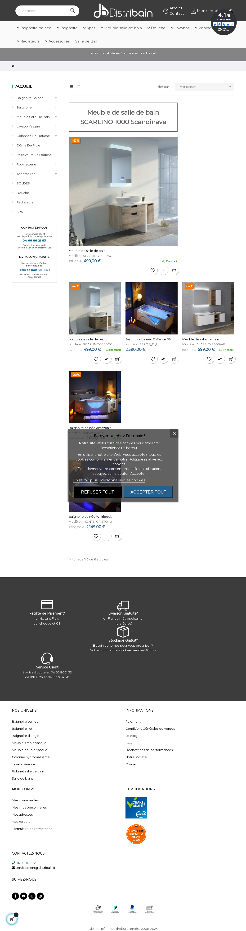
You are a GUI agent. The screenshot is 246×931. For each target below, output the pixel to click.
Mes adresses (22, 814)
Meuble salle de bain (33, 117)
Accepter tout (148, 492)
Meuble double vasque (29, 750)
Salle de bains (22, 778)
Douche (23, 193)
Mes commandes (25, 800)
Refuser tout (97, 492)
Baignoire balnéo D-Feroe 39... (149, 339)
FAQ (128, 743)
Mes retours (21, 821)
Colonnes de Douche (33, 136)
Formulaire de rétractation (32, 829)
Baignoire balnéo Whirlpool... (91, 516)
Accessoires (26, 174)
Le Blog (131, 736)
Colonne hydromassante (31, 757)
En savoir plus (85, 480)
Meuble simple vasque (29, 743)
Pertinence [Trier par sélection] (206, 87)
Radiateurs (25, 202)
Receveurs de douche (34, 155)
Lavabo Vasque (28, 126)
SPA (20, 212)
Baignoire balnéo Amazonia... (91, 428)
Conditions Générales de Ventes (150, 728)
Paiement (133, 721)
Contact (131, 764)
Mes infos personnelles (29, 807)
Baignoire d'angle (25, 736)
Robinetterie (26, 164)
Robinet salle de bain (28, 771)
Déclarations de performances (149, 750)
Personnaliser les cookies (122, 480)
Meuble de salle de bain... (88, 251)
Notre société (136, 757)
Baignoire (24, 107)
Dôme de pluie (28, 145)
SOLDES (23, 183)
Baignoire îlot (22, 728)
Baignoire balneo (30, 98)
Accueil (23, 86)
